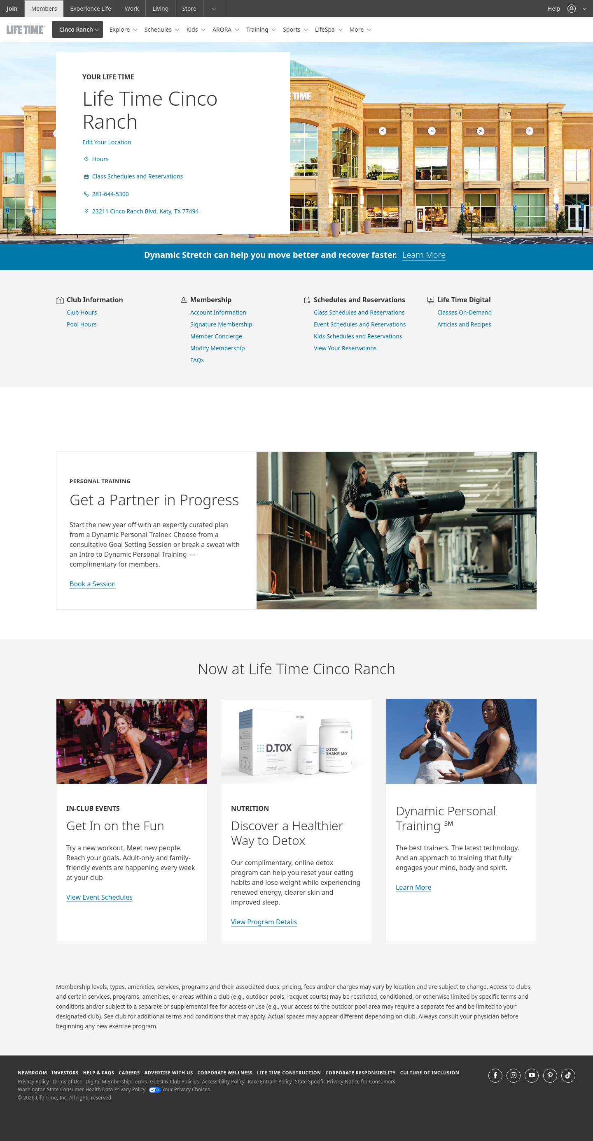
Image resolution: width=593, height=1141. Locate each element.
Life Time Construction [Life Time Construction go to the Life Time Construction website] (289, 1072)
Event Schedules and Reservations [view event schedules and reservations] (360, 324)
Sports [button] (292, 29)
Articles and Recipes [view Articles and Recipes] (464, 324)
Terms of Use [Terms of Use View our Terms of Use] (67, 1081)
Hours (95, 159)
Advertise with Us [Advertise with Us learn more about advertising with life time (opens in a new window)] (168, 1072)
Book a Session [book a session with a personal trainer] (93, 583)
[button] (576, 8)
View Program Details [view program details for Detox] (264, 921)
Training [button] (258, 29)
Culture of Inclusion (429, 1072)
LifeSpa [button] (325, 29)
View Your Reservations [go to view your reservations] (345, 348)
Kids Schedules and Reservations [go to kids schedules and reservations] (358, 336)
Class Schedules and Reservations (132, 176)
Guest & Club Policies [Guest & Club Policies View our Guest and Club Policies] (174, 1081)
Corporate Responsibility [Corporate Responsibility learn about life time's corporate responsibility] (360, 1072)
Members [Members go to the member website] (44, 8)
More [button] (357, 29)
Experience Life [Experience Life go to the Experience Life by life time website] (90, 8)
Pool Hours (82, 324)
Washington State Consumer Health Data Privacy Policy (81, 1089)
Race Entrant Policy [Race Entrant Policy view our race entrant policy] (270, 1081)
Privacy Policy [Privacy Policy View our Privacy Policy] (33, 1081)
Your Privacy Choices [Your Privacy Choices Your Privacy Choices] (179, 1089)
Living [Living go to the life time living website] (160, 8)
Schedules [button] (159, 29)
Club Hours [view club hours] (82, 312)
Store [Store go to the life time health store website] (189, 8)
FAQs (197, 360)
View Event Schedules (99, 897)
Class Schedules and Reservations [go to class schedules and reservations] (359, 312)
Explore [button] (120, 29)
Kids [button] (193, 29)
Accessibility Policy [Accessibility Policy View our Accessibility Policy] (223, 1081)
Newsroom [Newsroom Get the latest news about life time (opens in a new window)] (32, 1072)
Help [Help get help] (554, 8)
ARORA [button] (222, 29)
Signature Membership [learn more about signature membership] (221, 324)
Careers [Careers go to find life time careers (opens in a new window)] (129, 1072)
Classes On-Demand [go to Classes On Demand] (464, 312)
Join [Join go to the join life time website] (12, 8)
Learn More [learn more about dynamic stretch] (424, 254)
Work (132, 8)
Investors (65, 1072)
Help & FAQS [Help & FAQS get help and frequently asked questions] (98, 1072)
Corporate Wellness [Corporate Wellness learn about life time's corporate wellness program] (224, 1072)
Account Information (218, 312)
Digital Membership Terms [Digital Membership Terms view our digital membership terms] (116, 1081)
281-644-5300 (105, 194)
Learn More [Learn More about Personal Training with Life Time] (414, 887)
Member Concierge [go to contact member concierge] (216, 336)
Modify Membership (217, 348)
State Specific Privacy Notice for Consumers (345, 1081)
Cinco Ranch (76, 29)
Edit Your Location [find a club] (106, 142)
